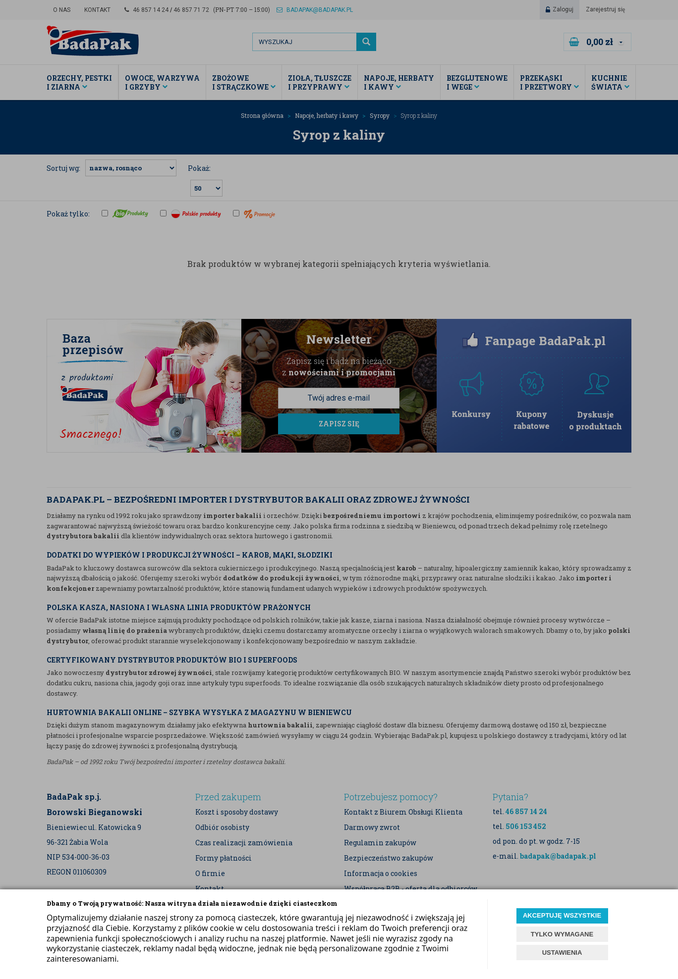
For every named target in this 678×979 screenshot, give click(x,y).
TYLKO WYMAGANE (562, 934)
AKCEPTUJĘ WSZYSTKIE (562, 915)
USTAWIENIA (562, 952)
